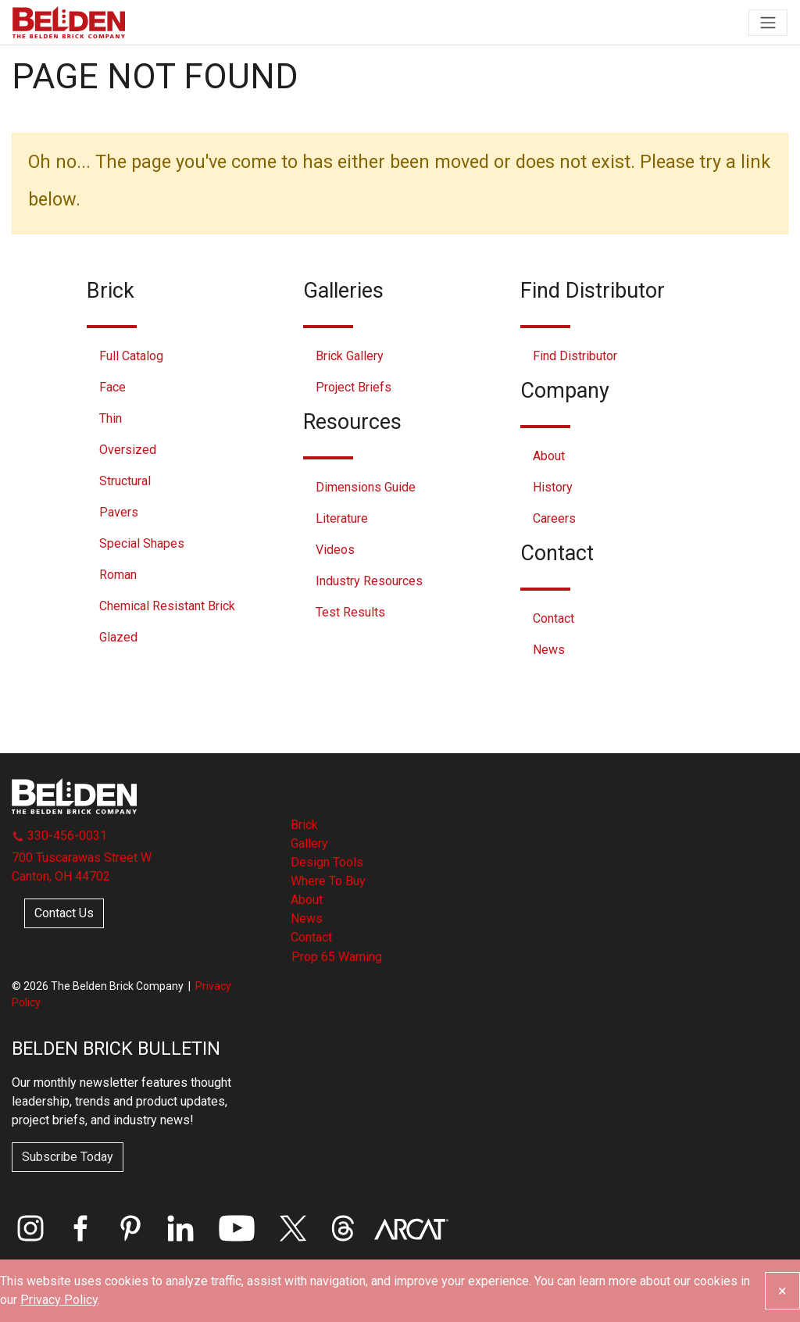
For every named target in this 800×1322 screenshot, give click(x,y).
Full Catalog (131, 355)
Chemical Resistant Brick (167, 605)
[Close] (782, 1290)
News (549, 649)
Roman (118, 574)
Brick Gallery (350, 355)
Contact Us (64, 913)
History (553, 487)
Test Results (350, 612)
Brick (304, 824)
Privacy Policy (59, 1299)
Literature (342, 518)
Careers (554, 518)
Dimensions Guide (366, 487)
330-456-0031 (59, 835)
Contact (553, 618)
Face (112, 387)
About (549, 455)
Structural (125, 480)
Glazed (118, 637)
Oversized (127, 449)
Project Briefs (353, 387)
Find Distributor (575, 355)
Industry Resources (369, 580)
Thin (110, 418)
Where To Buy (328, 881)
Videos (335, 549)
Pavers (118, 512)
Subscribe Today (67, 1156)
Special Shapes (141, 543)
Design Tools (327, 862)
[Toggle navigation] (768, 22)
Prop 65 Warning (336, 956)
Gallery (309, 843)
